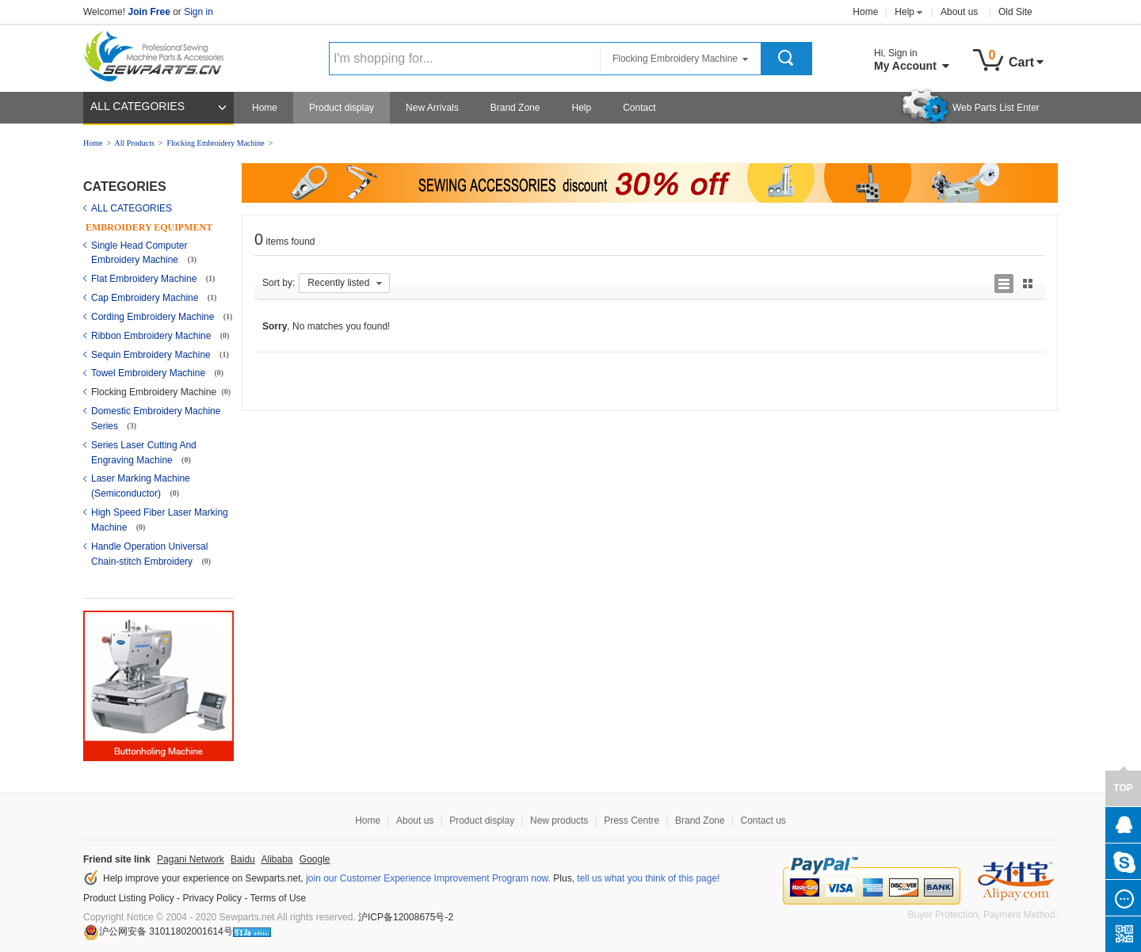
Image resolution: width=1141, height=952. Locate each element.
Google (315, 859)
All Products (135, 143)
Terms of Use (278, 898)
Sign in (198, 11)
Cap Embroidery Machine (146, 297)
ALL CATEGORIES (137, 106)
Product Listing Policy (128, 898)
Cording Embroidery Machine (154, 316)
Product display (341, 107)
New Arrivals (432, 107)
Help (904, 11)
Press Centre (631, 820)
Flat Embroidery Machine (145, 278)
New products (559, 820)
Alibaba (276, 859)
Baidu (243, 859)
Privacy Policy (212, 898)
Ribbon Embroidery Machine (152, 335)
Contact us (762, 820)
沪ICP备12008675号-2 (405, 917)
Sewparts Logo (159, 53)
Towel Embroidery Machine (149, 373)
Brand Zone (515, 107)
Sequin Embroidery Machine (152, 354)
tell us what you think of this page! (648, 878)
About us (959, 11)
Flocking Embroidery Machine (215, 143)
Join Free (149, 11)
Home (865, 11)
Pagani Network (190, 859)
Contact (639, 107)
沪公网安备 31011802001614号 (158, 931)
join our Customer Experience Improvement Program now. (428, 878)
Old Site (1015, 11)
